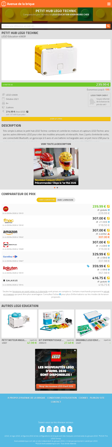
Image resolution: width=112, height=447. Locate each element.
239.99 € (102, 84)
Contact (56, 402)
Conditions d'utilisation (62, 398)
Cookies (83, 398)
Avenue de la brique (17, 3)
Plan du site (97, 398)
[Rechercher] (108, 26)
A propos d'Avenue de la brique (26, 398)
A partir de (8, 84)
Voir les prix (56, 118)
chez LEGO (17, 111)
